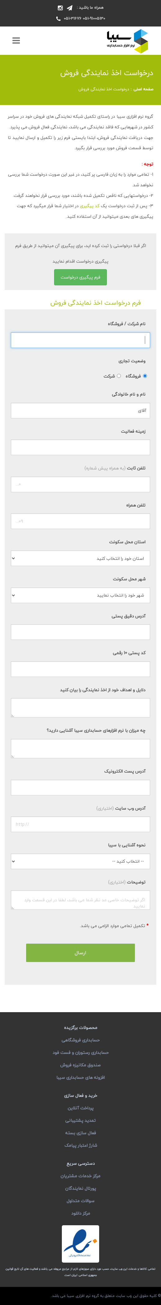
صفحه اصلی (143, 89)
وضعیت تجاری (131, 361)
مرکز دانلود (80, 1213)
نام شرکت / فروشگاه (126, 324)
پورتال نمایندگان (80, 1188)
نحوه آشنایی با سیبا (126, 845)
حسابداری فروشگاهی (81, 1040)
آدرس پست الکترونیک (124, 771)
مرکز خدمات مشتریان (80, 1176)
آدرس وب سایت (120, 808)
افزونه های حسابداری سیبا (80, 1077)
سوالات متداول (80, 1201)
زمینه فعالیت (133, 431)
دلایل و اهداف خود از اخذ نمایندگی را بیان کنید (102, 690)
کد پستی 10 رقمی (129, 653)
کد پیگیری (89, 206)
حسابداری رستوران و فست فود (81, 1052)
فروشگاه (133, 376)
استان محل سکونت (127, 542)
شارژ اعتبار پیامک (80, 1145)
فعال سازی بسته (80, 1133)
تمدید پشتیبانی (80, 1120)
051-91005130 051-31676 (84, 18)
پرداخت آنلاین (81, 1108)
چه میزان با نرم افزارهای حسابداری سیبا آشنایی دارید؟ (96, 730)
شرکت (109, 376)
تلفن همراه (135, 505)
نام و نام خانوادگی (128, 394)
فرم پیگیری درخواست (80, 277)
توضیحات (126, 882)
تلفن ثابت (115, 468)
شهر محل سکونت (129, 579)
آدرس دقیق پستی (128, 616)
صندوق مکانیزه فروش (80, 1065)
